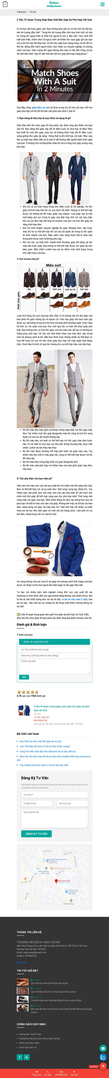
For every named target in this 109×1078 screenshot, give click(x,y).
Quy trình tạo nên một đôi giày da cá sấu (49, 983)
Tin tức (33, 12)
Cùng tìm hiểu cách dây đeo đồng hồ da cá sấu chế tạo (56, 1000)
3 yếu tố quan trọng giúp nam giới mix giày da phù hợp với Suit (54, 19)
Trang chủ (21, 12)
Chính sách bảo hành (29, 1043)
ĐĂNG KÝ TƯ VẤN (36, 833)
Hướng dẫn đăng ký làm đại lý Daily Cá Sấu (39, 1038)
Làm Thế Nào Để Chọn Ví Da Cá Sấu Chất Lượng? (53, 992)
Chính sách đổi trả (28, 1047)
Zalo (61, 1074)
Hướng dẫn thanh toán (30, 1034)
